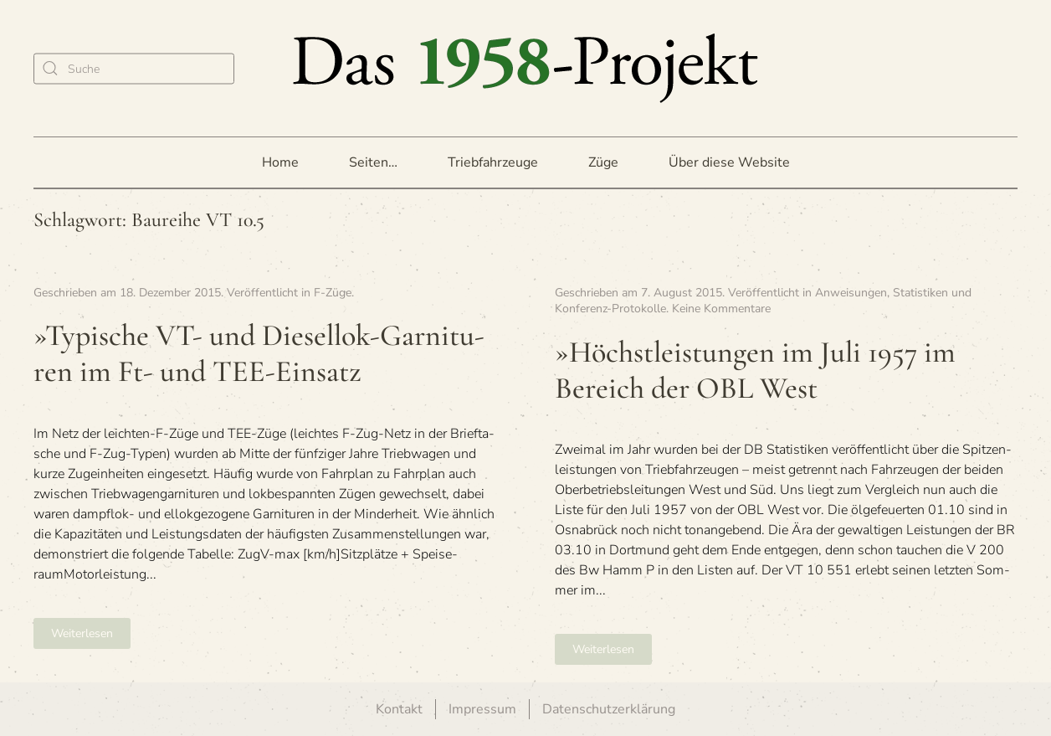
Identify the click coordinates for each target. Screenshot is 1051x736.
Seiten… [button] (373, 162)
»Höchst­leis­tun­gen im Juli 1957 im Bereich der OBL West (755, 370)
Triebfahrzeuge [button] (493, 162)
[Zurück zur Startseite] (525, 68)
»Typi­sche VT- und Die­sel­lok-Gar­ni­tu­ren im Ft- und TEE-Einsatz (258, 353)
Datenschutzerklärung (608, 709)
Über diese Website (729, 162)
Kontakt (399, 709)
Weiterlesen (82, 633)
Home (280, 162)
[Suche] (133, 68)
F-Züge (332, 293)
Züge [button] (603, 162)
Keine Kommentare (721, 309)
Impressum (482, 709)
